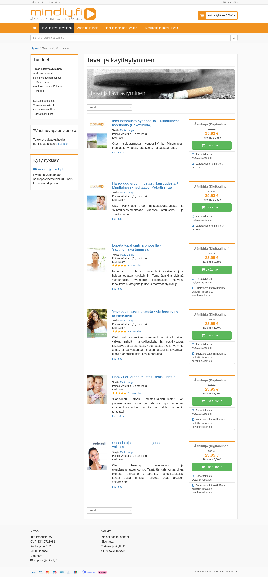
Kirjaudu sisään (229, 2)
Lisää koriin (211, 145)
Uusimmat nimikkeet (44, 109)
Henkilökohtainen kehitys (122, 27)
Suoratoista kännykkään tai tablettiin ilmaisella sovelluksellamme (209, 291)
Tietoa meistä (36, 2)
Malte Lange (127, 130)
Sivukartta (107, 541)
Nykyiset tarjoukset (44, 100)
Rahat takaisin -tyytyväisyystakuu (202, 156)
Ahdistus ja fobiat (88, 27)
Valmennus (42, 82)
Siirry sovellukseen (113, 551)
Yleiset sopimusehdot (115, 536)
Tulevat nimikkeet (43, 113)
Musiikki (40, 90)
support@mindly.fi (48, 169)
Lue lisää (63, 143)
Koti (35, 48)
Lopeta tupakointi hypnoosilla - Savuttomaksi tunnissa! (136, 247)
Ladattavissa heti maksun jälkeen (208, 165)
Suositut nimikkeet (43, 105)
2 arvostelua (134, 331)
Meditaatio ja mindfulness (163, 27)
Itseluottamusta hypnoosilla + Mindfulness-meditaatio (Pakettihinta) (146, 123)
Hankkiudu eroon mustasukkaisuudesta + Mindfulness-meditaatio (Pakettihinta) (145, 185)
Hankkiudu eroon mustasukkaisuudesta (143, 377)
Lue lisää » (118, 152)
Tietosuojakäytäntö (113, 546)
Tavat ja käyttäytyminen (56, 27)
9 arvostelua (134, 393)
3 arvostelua (134, 265)
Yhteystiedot (55, 2)
